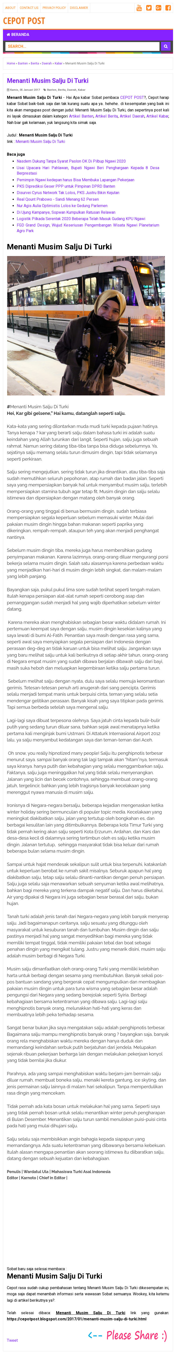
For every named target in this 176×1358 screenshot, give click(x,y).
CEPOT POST (132, 97)
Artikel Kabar (157, 116)
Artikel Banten (81, 116)
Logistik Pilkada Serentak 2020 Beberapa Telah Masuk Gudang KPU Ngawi (81, 218)
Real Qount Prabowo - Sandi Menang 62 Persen (58, 199)
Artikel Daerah (132, 116)
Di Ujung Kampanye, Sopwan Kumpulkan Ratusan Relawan (66, 212)
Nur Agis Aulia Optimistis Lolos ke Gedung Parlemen (62, 205)
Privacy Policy (54, 8)
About (10, 8)
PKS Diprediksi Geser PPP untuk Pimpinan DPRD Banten (66, 186)
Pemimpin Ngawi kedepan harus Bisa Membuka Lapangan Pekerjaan (75, 180)
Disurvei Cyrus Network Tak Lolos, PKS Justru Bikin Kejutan (68, 192)
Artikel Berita (106, 116)
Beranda (18, 34)
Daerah (71, 89)
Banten (51, 89)
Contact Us (29, 8)
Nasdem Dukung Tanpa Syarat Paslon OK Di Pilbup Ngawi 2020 (71, 161)
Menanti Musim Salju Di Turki (40, 141)
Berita (62, 89)
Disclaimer (79, 8)
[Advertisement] (46, 1239)
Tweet (12, 1340)
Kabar (81, 89)
